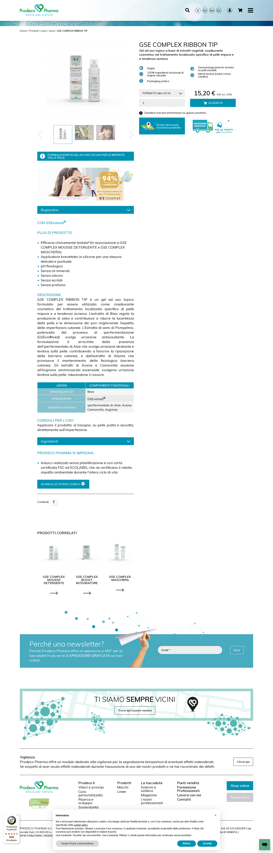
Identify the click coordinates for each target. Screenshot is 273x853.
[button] (131, 134)
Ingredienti (85, 441)
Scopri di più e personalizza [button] (77, 843)
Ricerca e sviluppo (85, 801)
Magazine (149, 795)
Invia (237, 650)
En (204, 10)
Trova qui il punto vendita (135, 710)
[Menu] (17, 816)
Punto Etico (239, 797)
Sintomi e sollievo (148, 789)
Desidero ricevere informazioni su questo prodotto (172, 113)
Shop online (240, 785)
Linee (121, 791)
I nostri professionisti (152, 801)
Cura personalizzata (90, 793)
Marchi (122, 787)
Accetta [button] (207, 843)
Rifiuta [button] (186, 843)
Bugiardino (85, 210)
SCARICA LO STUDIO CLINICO (63, 484)
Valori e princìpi (91, 787)
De (212, 10)
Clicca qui (243, 761)
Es (218, 10)
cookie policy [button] (81, 825)
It (198, 10)
